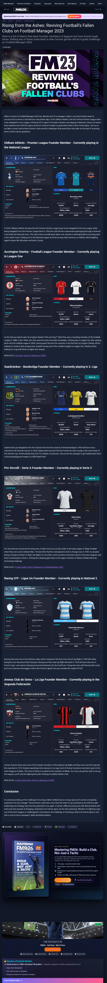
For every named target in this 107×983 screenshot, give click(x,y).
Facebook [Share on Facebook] (38, 827)
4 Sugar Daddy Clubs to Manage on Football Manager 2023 (39, 567)
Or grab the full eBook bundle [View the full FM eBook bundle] (92, 16)
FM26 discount (8, 4)
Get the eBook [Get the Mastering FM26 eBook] (74, 16)
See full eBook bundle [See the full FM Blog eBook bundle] (83, 880)
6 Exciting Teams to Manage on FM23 (30, 355)
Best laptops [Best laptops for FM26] (72, 4)
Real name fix (59, 4)
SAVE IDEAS (19, 21)
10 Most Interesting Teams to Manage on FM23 (34, 780)
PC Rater (83, 4)
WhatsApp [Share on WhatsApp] (61, 827)
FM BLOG (10, 21)
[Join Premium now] (52, 980)
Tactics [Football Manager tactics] (100, 4)
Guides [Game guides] (91, 4)
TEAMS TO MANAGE (29, 21)
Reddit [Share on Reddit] (49, 827)
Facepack (37, 4)
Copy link (20, 827)
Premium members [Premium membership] (24, 4)
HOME (3, 21)
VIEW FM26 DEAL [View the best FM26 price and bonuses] (52, 949)
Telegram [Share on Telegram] (73, 827)
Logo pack (47, 4)
